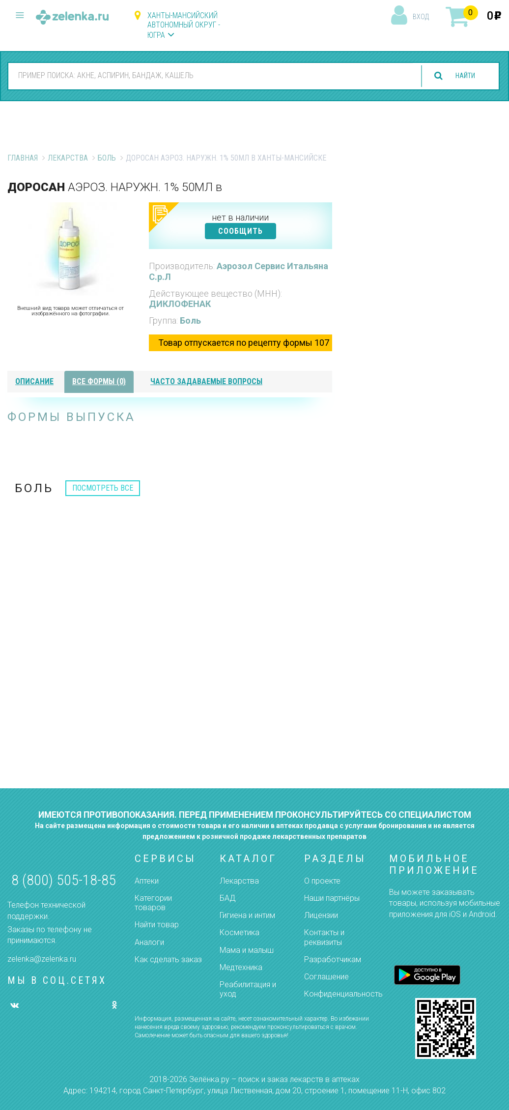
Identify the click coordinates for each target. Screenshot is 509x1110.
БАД (227, 898)
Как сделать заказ (168, 959)
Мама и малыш (247, 950)
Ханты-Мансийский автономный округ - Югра (183, 25)
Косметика (239, 932)
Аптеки (147, 881)
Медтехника (241, 967)
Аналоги (149, 942)
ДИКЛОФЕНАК (180, 304)
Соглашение (326, 976)
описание (34, 381)
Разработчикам (332, 959)
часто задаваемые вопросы (206, 381)
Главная (22, 158)
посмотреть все (102, 488)
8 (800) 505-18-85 (63, 879)
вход (421, 17)
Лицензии (321, 915)
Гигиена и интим (247, 915)
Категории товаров (153, 902)
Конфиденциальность (343, 994)
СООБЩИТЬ (240, 231)
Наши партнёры (332, 898)
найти (461, 76)
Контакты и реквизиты (324, 937)
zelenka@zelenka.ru (41, 959)
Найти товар (157, 924)
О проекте (322, 881)
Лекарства (68, 158)
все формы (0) (99, 381)
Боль (107, 158)
